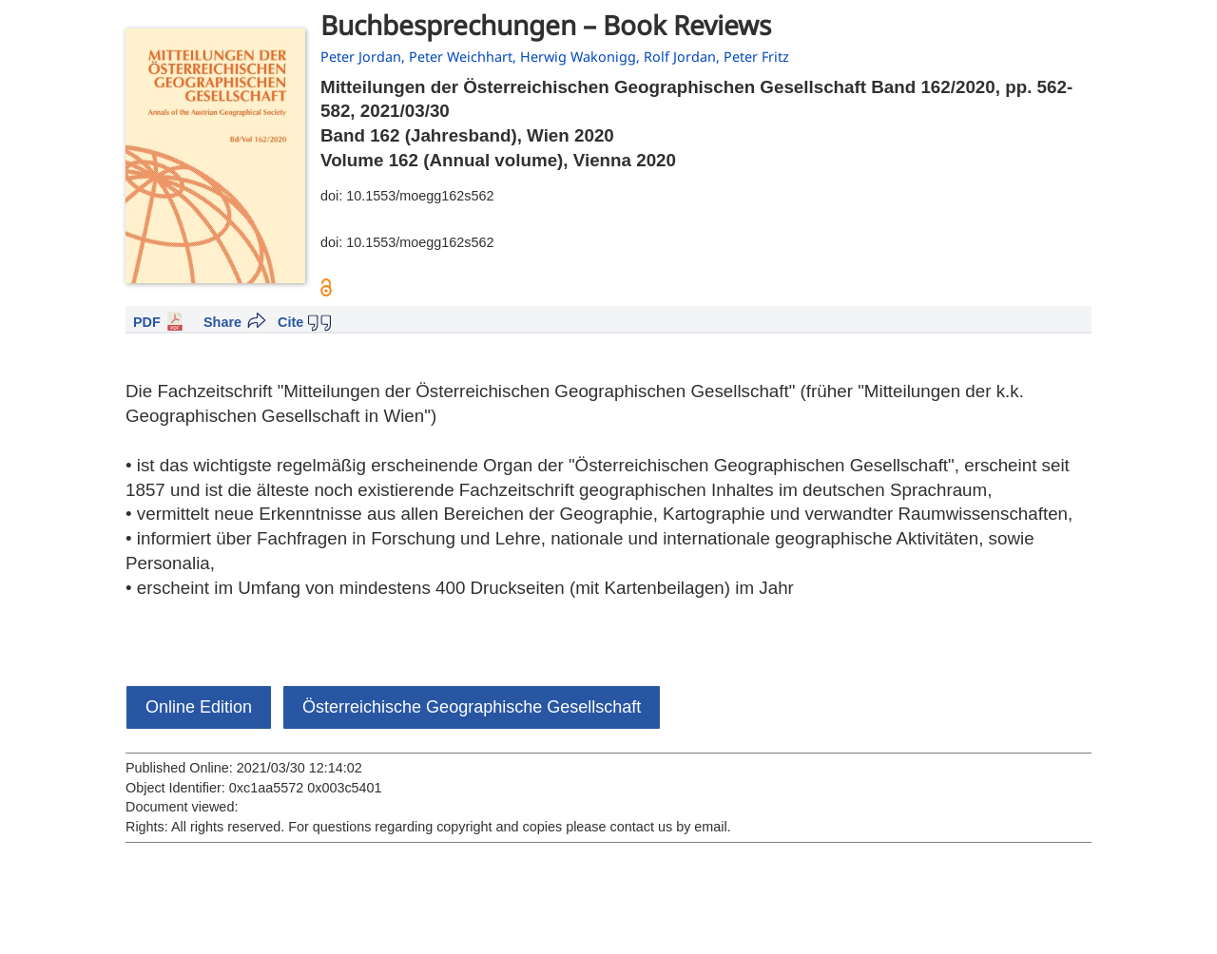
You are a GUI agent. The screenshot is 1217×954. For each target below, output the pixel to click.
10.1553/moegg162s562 (419, 195)
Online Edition (198, 706)
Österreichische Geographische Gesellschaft (471, 706)
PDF (147, 322)
